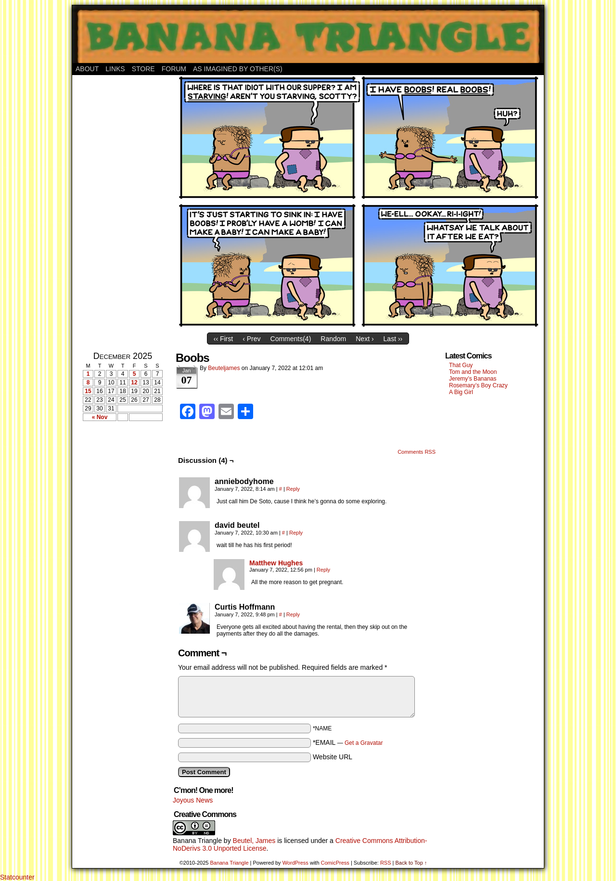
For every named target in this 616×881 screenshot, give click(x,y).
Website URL (332, 757)
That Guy (461, 365)
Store (143, 69)
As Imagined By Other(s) (237, 69)
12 (134, 382)
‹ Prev (251, 339)
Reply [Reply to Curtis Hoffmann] (293, 614)
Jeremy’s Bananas (473, 378)
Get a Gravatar (364, 743)
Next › (364, 339)
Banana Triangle (197, 840)
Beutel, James (254, 840)
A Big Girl (461, 392)
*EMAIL (348, 742)
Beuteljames (224, 368)
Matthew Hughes (276, 563)
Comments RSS (417, 452)
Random (333, 339)
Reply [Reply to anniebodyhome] (293, 489)
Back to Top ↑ (411, 863)
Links (115, 69)
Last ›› (393, 339)
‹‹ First (223, 339)
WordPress (295, 863)
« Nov (100, 417)
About (87, 69)
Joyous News (193, 800)
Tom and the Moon (473, 372)
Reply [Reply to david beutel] (296, 533)
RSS (385, 863)
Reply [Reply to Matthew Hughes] (323, 570)
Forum (174, 69)
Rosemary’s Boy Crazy (478, 385)
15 (88, 391)
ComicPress (335, 863)
